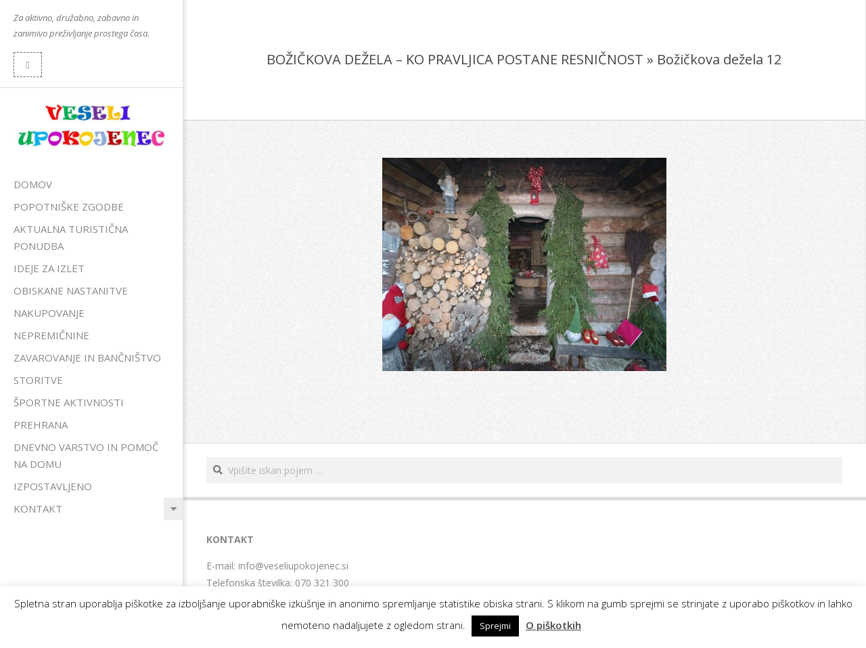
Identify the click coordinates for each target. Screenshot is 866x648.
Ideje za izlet (49, 268)
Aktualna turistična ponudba (71, 237)
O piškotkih (553, 625)
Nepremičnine (51, 335)
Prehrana (41, 424)
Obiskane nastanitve (71, 290)
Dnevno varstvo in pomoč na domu (86, 455)
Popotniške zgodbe (69, 206)
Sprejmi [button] (495, 626)
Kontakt (38, 508)
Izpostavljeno (53, 486)
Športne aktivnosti (69, 402)
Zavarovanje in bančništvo (87, 357)
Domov (33, 184)
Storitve (38, 380)
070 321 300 (322, 582)
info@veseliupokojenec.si (293, 565)
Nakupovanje (49, 313)
